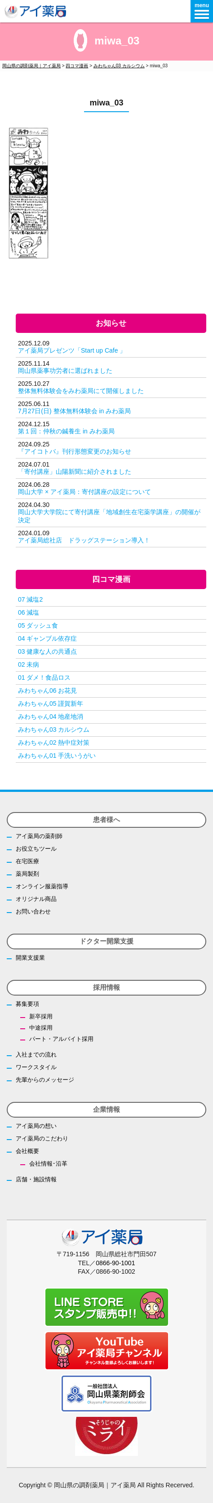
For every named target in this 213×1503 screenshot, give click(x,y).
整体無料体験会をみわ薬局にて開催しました (81, 390)
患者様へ (106, 819)
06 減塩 (28, 612)
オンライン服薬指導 (42, 886)
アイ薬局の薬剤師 (39, 836)
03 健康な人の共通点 (47, 651)
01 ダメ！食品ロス (44, 677)
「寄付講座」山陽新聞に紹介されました (74, 471)
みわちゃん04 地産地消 (50, 716)
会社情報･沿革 (48, 1163)
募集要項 (27, 1004)
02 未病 (28, 664)
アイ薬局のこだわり (42, 1138)
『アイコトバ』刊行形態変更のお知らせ (74, 451)
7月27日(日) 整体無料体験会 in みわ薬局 (74, 411)
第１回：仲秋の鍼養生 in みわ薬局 (66, 431)
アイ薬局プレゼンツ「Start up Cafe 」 (72, 350)
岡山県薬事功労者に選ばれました (65, 370)
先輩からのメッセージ (45, 1079)
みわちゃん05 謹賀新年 (50, 703)
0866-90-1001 (115, 1263)
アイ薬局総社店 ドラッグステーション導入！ (84, 540)
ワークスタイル (36, 1067)
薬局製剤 (27, 873)
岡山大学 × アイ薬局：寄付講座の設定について (84, 491)
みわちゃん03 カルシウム (53, 729)
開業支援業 (30, 957)
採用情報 (106, 987)
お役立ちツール (36, 848)
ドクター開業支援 (106, 941)
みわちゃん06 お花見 (47, 690)
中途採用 (41, 1027)
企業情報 (106, 1109)
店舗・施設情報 (36, 1179)
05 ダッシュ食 (38, 625)
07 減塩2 (30, 599)
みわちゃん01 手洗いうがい (57, 755)
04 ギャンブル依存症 (47, 638)
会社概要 (27, 1151)
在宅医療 (27, 861)
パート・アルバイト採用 (61, 1038)
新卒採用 (41, 1016)
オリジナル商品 (36, 899)
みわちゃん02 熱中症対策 (53, 742)
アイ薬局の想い (36, 1126)
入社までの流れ (36, 1054)
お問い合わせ (33, 911)
